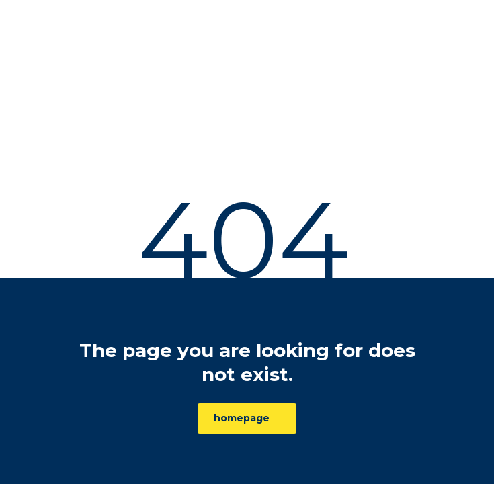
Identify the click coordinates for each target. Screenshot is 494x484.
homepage (242, 418)
